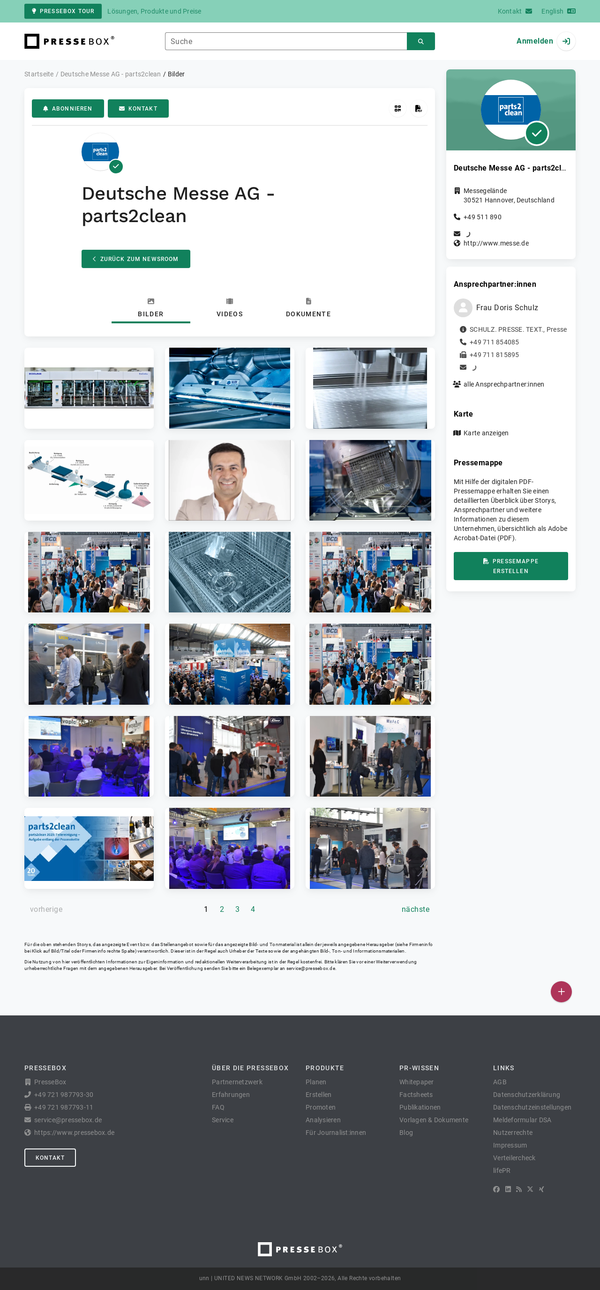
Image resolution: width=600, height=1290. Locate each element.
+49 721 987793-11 (63, 1107)
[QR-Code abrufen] (397, 108)
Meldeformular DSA (522, 1120)
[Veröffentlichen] (561, 991)
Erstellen (318, 1094)
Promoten (321, 1107)
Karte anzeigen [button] (486, 433)
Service (222, 1120)
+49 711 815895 (494, 354)
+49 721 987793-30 (63, 1094)
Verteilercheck (514, 1158)
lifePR (502, 1170)
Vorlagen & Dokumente (433, 1120)
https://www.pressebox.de (74, 1132)
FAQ (218, 1107)
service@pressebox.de (310, 968)
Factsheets (416, 1094)
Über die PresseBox (250, 1068)
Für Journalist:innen (336, 1132)
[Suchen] (421, 41)
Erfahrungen (231, 1094)
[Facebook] (496, 1189)
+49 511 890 (483, 217)
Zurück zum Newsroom (136, 259)
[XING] (541, 1189)
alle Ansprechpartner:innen (504, 384)
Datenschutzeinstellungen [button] (532, 1107)
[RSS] (519, 1189)
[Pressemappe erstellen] (419, 108)
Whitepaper (416, 1082)
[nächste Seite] (415, 909)
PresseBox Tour (63, 11)
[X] (530, 1189)
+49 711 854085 (494, 342)
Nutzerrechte (512, 1132)
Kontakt (138, 108)
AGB (500, 1082)
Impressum (510, 1145)
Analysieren (323, 1120)
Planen (316, 1082)
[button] (89, 388)
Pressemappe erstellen (511, 566)
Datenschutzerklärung (526, 1094)
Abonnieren (68, 108)
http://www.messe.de (496, 243)
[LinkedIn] (508, 1189)
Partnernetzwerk (237, 1082)
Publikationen (420, 1107)
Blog (406, 1132)
